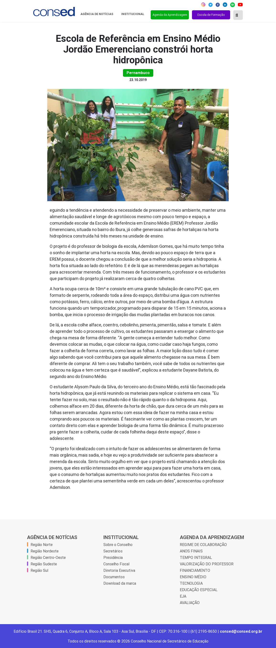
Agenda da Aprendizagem (170, 14)
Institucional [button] (133, 14)
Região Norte (42, 544)
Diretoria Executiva (119, 570)
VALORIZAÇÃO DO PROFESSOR (207, 564)
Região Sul (39, 570)
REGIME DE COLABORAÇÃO (203, 544)
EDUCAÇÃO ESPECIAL (199, 589)
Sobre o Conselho (118, 544)
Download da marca (119, 583)
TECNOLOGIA (191, 583)
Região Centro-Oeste (48, 557)
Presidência (113, 557)
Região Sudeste (44, 564)
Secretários (112, 551)
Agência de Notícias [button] (97, 14)
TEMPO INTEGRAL (196, 557)
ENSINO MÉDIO (193, 576)
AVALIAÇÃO (190, 602)
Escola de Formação (211, 14)
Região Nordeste (44, 551)
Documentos (114, 576)
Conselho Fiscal (116, 564)
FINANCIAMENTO (195, 570)
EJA (183, 596)
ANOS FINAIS (191, 551)
